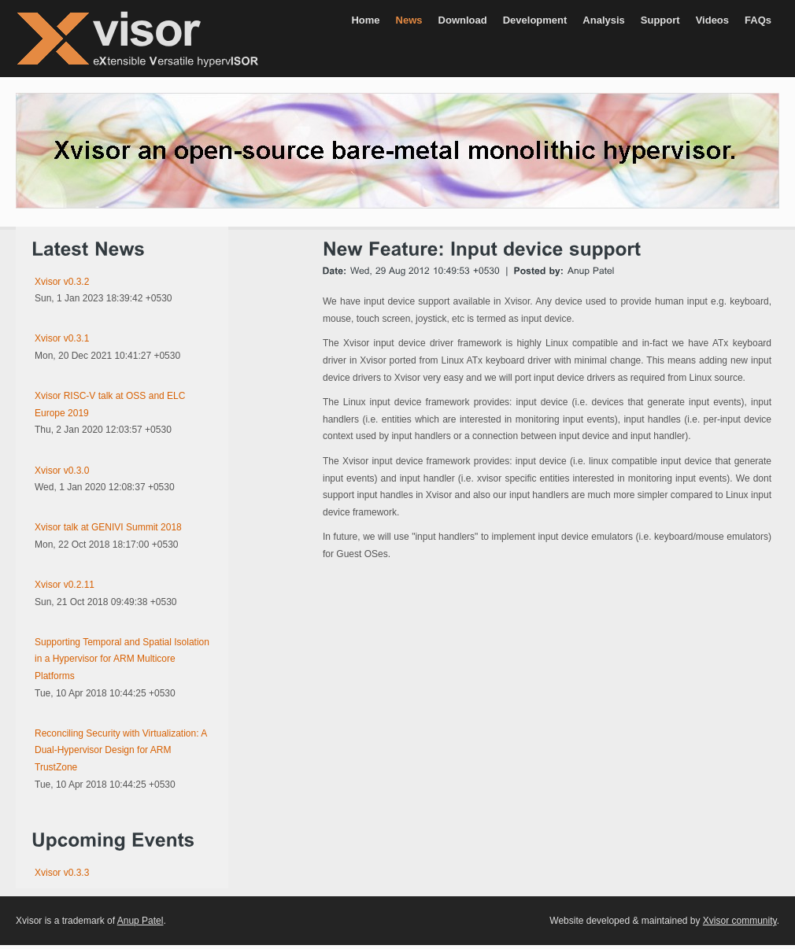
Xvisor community (740, 920)
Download (462, 20)
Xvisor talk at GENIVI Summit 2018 (108, 527)
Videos (712, 20)
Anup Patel (140, 920)
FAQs (758, 20)
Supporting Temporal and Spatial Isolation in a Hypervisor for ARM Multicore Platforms (122, 659)
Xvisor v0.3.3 (62, 872)
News (409, 20)
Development (535, 20)
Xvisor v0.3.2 (62, 281)
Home (365, 20)
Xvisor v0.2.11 (64, 584)
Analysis (603, 20)
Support (660, 20)
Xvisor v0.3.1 (62, 338)
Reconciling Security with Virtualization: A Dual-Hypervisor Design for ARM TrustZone (121, 750)
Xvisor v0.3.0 (62, 470)
